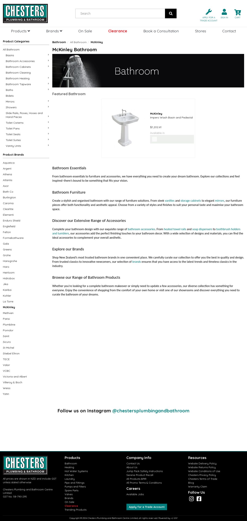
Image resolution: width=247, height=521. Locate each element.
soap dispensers (202, 229)
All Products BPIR (136, 478)
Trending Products (75, 509)
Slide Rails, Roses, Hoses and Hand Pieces (27, 115)
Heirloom (8, 272)
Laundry (70, 478)
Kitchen (69, 475)
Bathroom (59, 42)
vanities (169, 200)
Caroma (8, 203)
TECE (6, 359)
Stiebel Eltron (11, 353)
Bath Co (8, 191)
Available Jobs (135, 494)
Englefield (9, 226)
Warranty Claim (197, 486)
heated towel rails (175, 229)
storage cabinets (191, 200)
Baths (27, 90)
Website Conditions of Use (204, 471)
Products (20, 31)
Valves (69, 494)
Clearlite (8, 209)
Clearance (117, 31)
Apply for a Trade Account (147, 507)
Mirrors (27, 101)
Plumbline (9, 324)
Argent (7, 168)
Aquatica (8, 162)
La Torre (8, 301)
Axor (6, 186)
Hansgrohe (10, 261)
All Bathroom (11, 49)
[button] (207, 15)
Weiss (6, 388)
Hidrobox (9, 278)
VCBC (6, 371)
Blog (191, 482)
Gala (6, 243)
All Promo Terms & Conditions (144, 482)
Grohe (7, 255)
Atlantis (7, 180)
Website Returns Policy (202, 467)
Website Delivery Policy (202, 463)
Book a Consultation (161, 31)
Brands (54, 31)
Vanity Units (27, 146)
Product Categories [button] (16, 41)
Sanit (6, 336)
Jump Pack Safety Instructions (144, 471)
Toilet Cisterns (27, 122)
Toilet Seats (27, 134)
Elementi (8, 214)
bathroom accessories (141, 229)
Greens (7, 249)
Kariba (7, 290)
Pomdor (8, 330)
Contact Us (133, 463)
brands (136, 261)
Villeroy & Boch (12, 382)
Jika (5, 284)
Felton (7, 232)
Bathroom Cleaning (18, 72)
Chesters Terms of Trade (202, 478)
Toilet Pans (27, 128)
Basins (27, 55)
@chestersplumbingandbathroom (150, 411)
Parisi (6, 318)
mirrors (219, 200)
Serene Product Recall (139, 475)
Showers (27, 107)
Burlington (9, 197)
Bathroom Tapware (27, 84)
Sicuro (7, 342)
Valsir (6, 365)
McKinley (9, 307)
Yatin (6, 394)
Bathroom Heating (27, 78)
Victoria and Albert (15, 376)
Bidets (10, 95)
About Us (131, 467)
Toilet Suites (27, 140)
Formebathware (13, 238)
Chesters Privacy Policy (202, 475)
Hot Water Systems (76, 471)
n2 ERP (174, 518)
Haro (6, 266)
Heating (69, 467)
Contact (229, 31)
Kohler (7, 295)
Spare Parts (71, 490)
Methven (8, 313)
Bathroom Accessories (27, 61)
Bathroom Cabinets (27, 67)
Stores (200, 31)
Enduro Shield (11, 220)
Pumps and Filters (75, 486)
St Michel (8, 347)
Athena (7, 174)
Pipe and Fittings (74, 482)
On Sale (85, 31)
